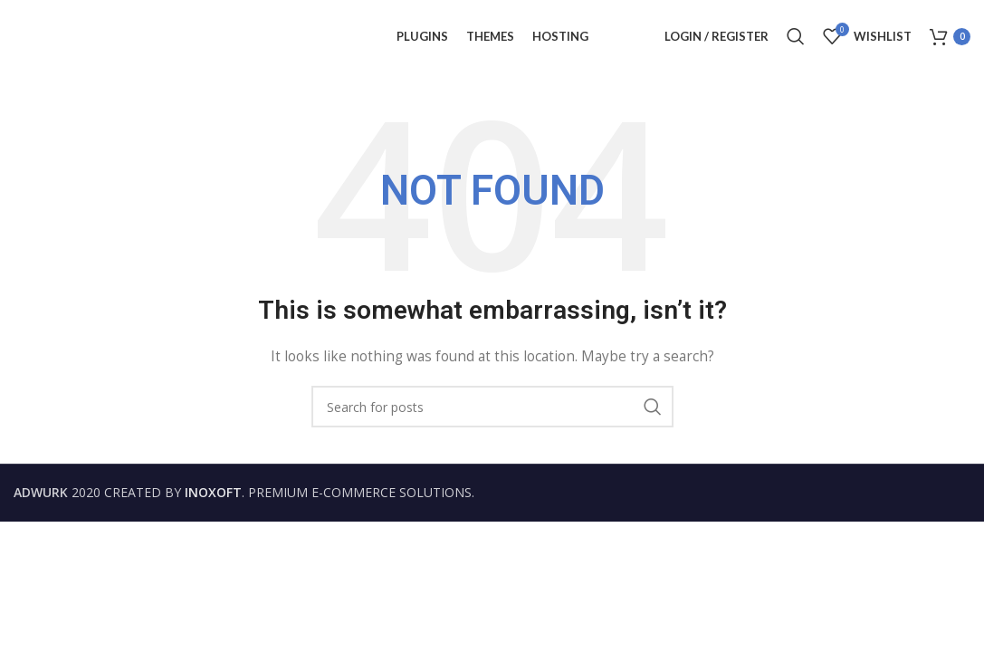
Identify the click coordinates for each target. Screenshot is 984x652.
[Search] (796, 36)
